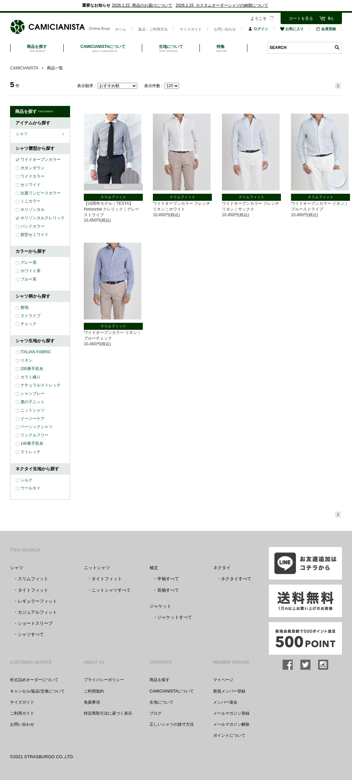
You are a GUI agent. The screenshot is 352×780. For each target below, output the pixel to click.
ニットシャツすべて (111, 590)
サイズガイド (191, 29)
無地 (24, 307)
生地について (162, 702)
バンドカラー (32, 226)
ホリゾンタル (32, 209)
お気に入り (292, 29)
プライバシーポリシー (104, 679)
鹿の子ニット (32, 402)
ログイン (258, 29)
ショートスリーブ (35, 623)
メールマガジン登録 (231, 713)
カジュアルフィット (37, 612)
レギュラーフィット (37, 601)
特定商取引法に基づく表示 (108, 713)
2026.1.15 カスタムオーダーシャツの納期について (222, 5)
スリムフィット (33, 578)
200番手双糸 (31, 368)
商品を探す (160, 679)
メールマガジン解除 (231, 724)
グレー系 (28, 262)
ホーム (120, 29)
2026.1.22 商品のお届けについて (142, 5)
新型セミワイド (34, 234)
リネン (26, 360)
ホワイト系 (30, 270)
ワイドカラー (32, 176)
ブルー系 (28, 279)
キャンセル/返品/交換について (37, 691)
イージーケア (32, 418)
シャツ (22, 133)
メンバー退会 (225, 702)
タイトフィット (33, 590)
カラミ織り (30, 377)
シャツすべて (31, 634)
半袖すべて (168, 578)
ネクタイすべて (236, 578)
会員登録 (326, 29)
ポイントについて (229, 735)
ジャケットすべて (174, 617)
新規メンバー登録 (229, 691)
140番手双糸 (31, 443)
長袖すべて (168, 590)
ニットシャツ (32, 410)
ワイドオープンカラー (40, 159)
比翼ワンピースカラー (40, 193)
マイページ (223, 679)
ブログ (156, 713)
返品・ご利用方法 (153, 29)
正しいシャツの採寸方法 (172, 724)
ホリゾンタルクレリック (42, 218)
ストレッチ (30, 451)
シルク (26, 480)
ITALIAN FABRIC (35, 352)
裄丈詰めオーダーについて (34, 679)
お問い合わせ (225, 29)
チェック (28, 323)
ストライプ (30, 315)
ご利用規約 (94, 691)
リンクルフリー (34, 435)
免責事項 (92, 702)
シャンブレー (32, 393)
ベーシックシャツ (36, 426)
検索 (337, 47)
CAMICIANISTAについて (172, 691)
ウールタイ (30, 488)
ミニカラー (30, 201)
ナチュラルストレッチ (40, 385)
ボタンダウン (32, 168)
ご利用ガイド (22, 713)
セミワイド (30, 184)
